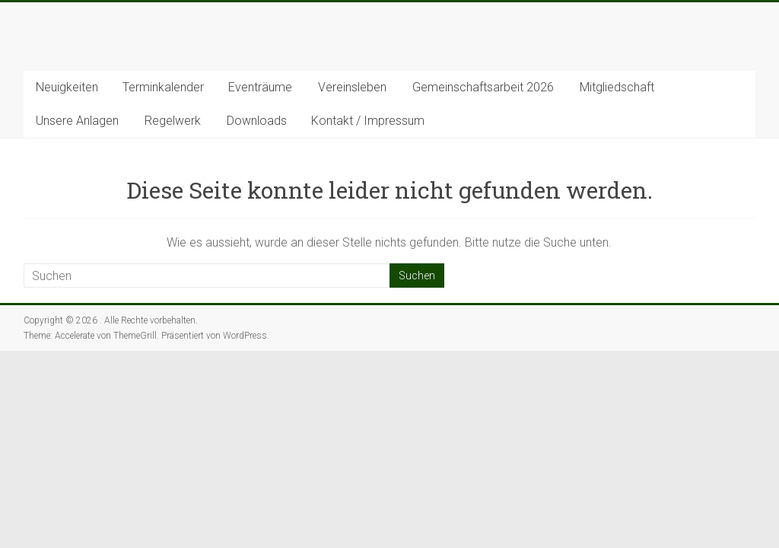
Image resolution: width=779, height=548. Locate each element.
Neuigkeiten (67, 87)
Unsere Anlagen (77, 120)
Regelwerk (173, 120)
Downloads (257, 120)
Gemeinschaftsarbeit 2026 (483, 87)
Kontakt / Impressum (367, 120)
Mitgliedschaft (617, 87)
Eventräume (260, 87)
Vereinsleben (352, 87)
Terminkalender (163, 87)
